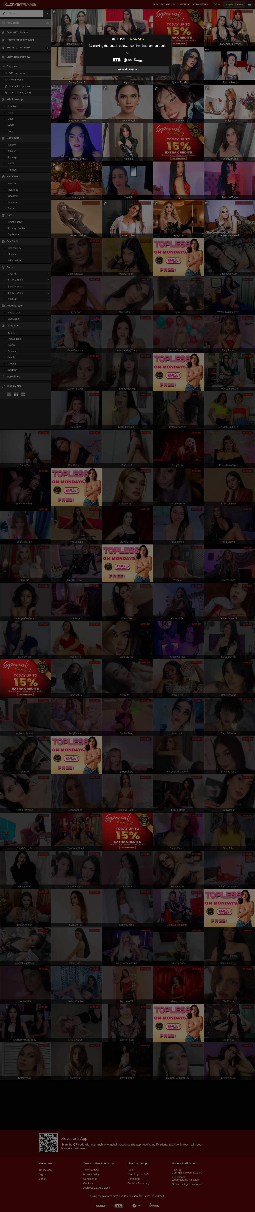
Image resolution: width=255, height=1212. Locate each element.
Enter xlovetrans (128, 69)
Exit (127, 53)
